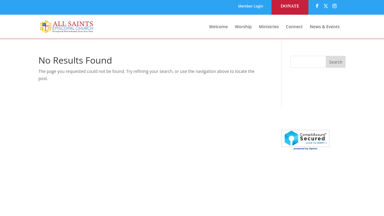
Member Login (250, 6)
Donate (289, 6)
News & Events (325, 27)
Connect (294, 27)
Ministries (269, 27)
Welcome (218, 27)
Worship (243, 27)
